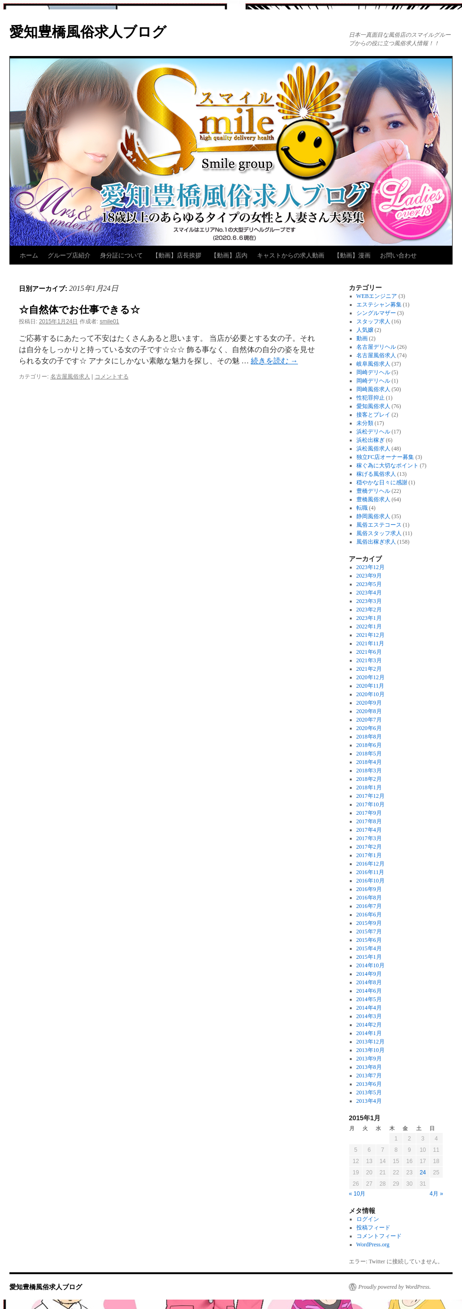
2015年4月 (369, 948)
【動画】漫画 (352, 255)
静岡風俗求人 (373, 516)
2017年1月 (369, 855)
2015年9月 (369, 923)
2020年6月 (369, 728)
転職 (362, 508)
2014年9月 (369, 974)
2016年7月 (369, 906)
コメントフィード (379, 1236)
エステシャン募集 (379, 304)
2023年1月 (369, 618)
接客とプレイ (373, 414)
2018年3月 (369, 770)
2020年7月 (369, 719)
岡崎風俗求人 (373, 389)
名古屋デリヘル (376, 347)
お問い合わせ (398, 255)
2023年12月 (370, 567)
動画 (362, 338)
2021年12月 (370, 635)
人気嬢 (364, 330)
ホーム (29, 255)
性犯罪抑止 (370, 397)
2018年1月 (369, 787)
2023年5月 (369, 584)
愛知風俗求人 (373, 406)
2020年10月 (370, 694)
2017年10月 (370, 804)
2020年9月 (369, 702)
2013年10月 (370, 1050)
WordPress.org (372, 1244)
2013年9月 (369, 1058)
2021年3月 (369, 660)
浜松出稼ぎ (370, 440)
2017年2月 (369, 846)
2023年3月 (369, 601)
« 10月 (357, 1193)
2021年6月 (369, 652)
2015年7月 (369, 931)
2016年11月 (370, 872)
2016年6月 (369, 914)
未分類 (364, 423)
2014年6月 (369, 991)
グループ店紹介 (69, 255)
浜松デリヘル (373, 431)
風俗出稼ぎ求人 (376, 541)
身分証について (121, 255)
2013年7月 (369, 1075)
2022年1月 (369, 626)
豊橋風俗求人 (373, 499)
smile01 (109, 321)
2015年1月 (369, 957)
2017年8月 (369, 821)
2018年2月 (369, 779)
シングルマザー (376, 313)
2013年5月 (369, 1092)
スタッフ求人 (373, 321)
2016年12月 (370, 863)
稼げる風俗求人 (376, 474)
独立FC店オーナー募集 (385, 457)
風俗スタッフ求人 (379, 533)
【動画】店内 (229, 255)
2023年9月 (369, 575)
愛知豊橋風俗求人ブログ (87, 32)
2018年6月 (369, 745)
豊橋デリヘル (373, 491)
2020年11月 (370, 686)
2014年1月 (369, 1033)
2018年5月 (369, 753)
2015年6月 (369, 940)
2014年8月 (369, 982)
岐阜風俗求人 (373, 364)
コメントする (112, 376)
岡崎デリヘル (373, 372)
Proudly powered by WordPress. (394, 1287)
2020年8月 (369, 711)
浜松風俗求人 (373, 448)
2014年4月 (369, 1007)
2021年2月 (369, 669)
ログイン (367, 1219)
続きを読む (274, 361)
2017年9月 (369, 813)
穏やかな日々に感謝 (381, 482)
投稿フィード (373, 1227)
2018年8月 (369, 736)
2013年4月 (369, 1101)
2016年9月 (369, 889)
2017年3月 (369, 838)
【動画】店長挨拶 (176, 255)
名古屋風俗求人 (70, 376)
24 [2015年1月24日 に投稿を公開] (423, 1172)
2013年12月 (370, 1041)
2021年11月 (370, 643)
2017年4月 (369, 830)
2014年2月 (369, 1024)
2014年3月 (369, 1016)
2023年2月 (369, 609)
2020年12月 (370, 677)
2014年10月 (370, 965)
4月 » (436, 1193)
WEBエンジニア (376, 296)
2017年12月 (370, 796)
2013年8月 (369, 1067)
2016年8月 (369, 897)
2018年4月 (369, 762)
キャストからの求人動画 (290, 255)
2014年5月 (369, 999)
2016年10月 (370, 880)
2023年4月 (369, 592)
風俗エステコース (379, 525)
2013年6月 (369, 1084)
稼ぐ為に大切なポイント (387, 465)
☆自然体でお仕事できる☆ (79, 309)
